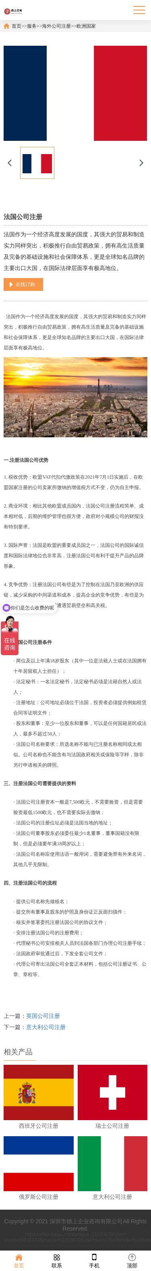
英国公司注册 (43, 1016)
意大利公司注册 (46, 1027)
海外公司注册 (56, 26)
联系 (57, 1260)
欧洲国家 (86, 26)
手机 (94, 1260)
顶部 (132, 1260)
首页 (16, 26)
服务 (32, 26)
